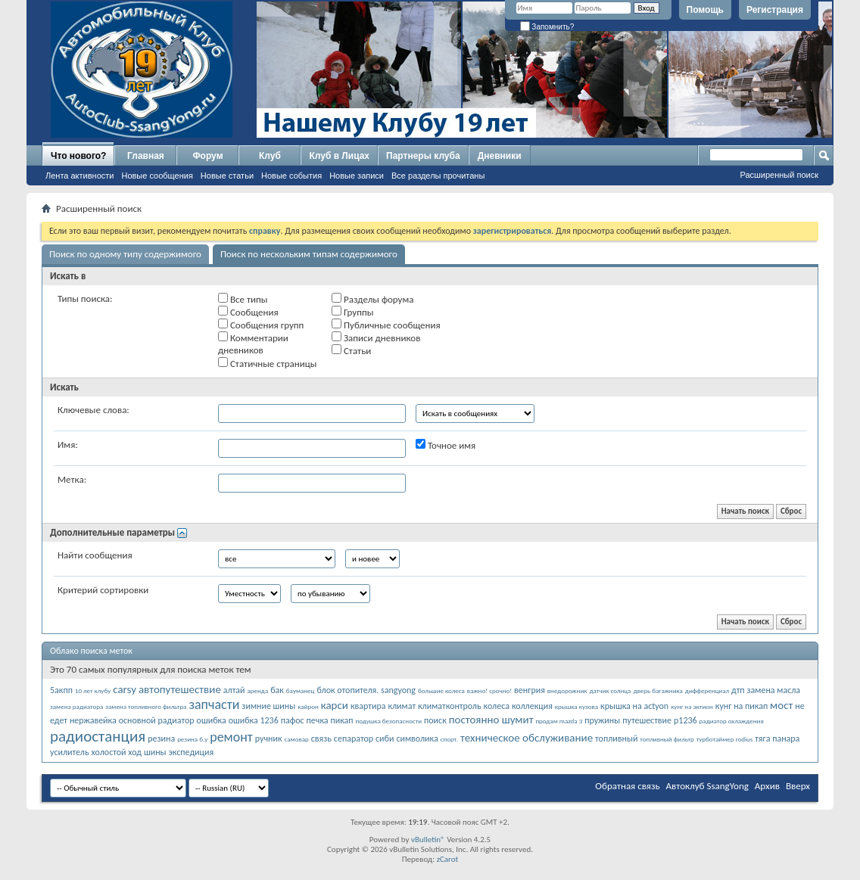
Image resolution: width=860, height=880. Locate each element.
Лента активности (79, 175)
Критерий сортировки (103, 589)
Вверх (798, 785)
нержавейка (93, 720)
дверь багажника (658, 690)
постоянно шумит (491, 719)
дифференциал (707, 690)
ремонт (231, 737)
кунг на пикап (741, 706)
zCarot (448, 859)
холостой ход (117, 752)
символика (417, 738)
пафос (292, 720)
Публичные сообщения (386, 325)
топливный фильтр (666, 739)
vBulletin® (428, 839)
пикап (342, 720)
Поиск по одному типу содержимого (125, 254)
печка (318, 720)
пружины (602, 720)
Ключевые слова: (93, 409)
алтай (234, 690)
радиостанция (97, 736)
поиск (435, 720)
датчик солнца (610, 690)
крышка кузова (576, 706)
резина (161, 738)
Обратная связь (627, 785)
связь (321, 738)
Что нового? (78, 156)
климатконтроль (449, 706)
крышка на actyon (634, 706)
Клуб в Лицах (339, 156)
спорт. (449, 739)
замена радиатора (76, 706)
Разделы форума (372, 299)
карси (334, 705)
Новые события (291, 175)
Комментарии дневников (253, 343)
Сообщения (248, 312)
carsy (124, 689)
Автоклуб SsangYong (707, 785)
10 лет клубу (93, 690)
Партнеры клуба (423, 156)
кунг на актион (692, 706)
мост (781, 705)
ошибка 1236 (254, 720)
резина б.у (192, 739)
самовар (297, 739)
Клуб (270, 156)
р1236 (685, 720)
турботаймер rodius (724, 739)
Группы (352, 312)
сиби (384, 738)
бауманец (300, 690)
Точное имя (445, 445)
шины (155, 752)
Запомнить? (547, 27)
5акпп (61, 690)
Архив (767, 785)
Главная (145, 156)
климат (402, 706)
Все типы (242, 299)
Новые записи (356, 175)
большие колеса (441, 690)
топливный (616, 738)
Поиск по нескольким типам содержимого (308, 254)
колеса (496, 706)
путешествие (646, 720)
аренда (258, 690)
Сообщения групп (261, 325)
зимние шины (268, 706)
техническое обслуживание (526, 738)
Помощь (705, 10)
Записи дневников (376, 337)
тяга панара (777, 738)
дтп (737, 690)
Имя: (68, 444)
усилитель (69, 752)
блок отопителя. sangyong (366, 690)
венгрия (529, 690)
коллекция (532, 706)
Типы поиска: (85, 298)
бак (277, 690)
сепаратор (353, 738)
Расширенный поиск (779, 174)
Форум (207, 156)
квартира (368, 706)
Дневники (500, 156)
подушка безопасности (389, 721)
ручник (268, 738)
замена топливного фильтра (145, 706)
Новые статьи (227, 175)
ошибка (211, 720)
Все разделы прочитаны (438, 175)
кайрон (308, 706)
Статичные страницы (267, 363)
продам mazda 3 (558, 721)
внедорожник (567, 690)
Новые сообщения (156, 175)
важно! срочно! (489, 690)
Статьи (351, 350)
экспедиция (191, 752)
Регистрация (774, 10)
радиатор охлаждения (732, 721)
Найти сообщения (95, 555)
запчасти (214, 704)
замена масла (774, 690)
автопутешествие (180, 689)
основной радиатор (157, 720)
